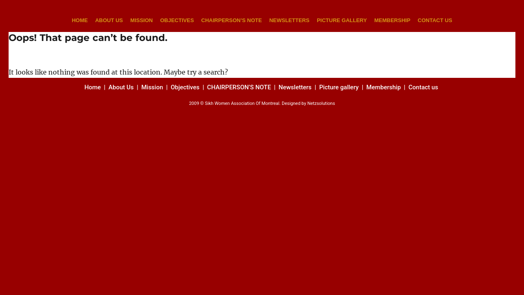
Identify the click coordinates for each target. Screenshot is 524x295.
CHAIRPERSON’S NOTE (231, 20)
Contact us (424, 87)
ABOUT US (109, 20)
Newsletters (296, 87)
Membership (384, 87)
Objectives (185, 87)
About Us (121, 87)
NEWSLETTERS (289, 20)
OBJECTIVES (177, 20)
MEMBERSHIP (392, 20)
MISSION (141, 20)
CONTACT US (435, 20)
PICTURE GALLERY (342, 20)
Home (93, 87)
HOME (80, 20)
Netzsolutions (321, 103)
